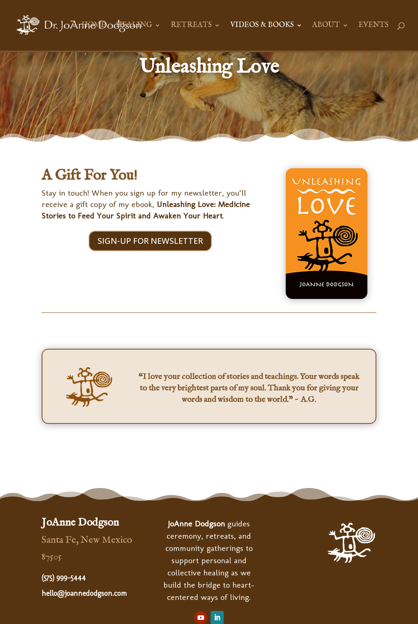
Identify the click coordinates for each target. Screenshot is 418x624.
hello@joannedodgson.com (84, 593)
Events (373, 26)
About (326, 26)
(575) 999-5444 (64, 577)
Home (94, 26)
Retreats (191, 26)
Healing (134, 26)
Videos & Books (262, 26)
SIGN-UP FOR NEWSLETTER (150, 240)
